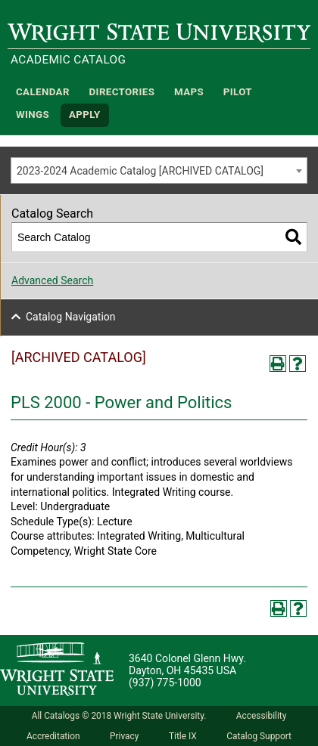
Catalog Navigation (71, 317)
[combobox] (159, 170)
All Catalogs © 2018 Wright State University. (119, 715)
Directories (122, 92)
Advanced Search (52, 280)
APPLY (85, 115)
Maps (189, 92)
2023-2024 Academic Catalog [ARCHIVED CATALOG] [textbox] (140, 171)
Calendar (43, 92)
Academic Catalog (68, 60)
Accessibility (261, 715)
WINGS (32, 115)
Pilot (237, 92)
